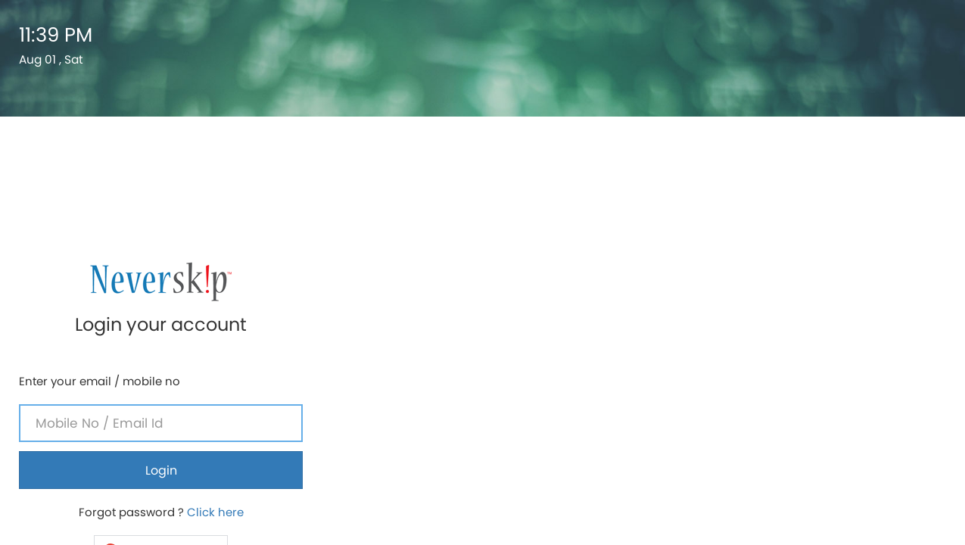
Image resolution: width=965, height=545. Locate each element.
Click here (858, 279)
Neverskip (779, 452)
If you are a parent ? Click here (804, 378)
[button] (804, 317)
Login (804, 237)
